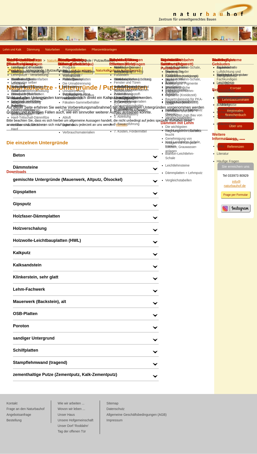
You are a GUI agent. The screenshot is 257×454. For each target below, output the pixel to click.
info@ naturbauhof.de (235, 184)
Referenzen (235, 147)
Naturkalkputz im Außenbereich (118, 71)
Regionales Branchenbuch (235, 113)
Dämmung (54, 50)
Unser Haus (66, 415)
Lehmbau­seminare (235, 100)
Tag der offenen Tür (72, 432)
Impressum (114, 420)
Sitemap (112, 404)
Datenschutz (115, 409)
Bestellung (14, 420)
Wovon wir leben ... (71, 409)
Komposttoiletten (124, 50)
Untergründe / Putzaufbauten (47, 71)
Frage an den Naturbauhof (25, 409)
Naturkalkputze (58, 61)
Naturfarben (86, 50)
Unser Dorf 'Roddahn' (73, 426)
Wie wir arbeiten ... (71, 404)
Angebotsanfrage (18, 415)
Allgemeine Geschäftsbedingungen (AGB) (136, 415)
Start (10, 61)
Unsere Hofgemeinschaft (75, 420)
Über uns (235, 126)
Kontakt (121, 125)
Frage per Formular (235, 195)
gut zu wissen (82, 71)
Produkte (15, 71)
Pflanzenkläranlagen (169, 50)
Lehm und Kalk (19, 50)
